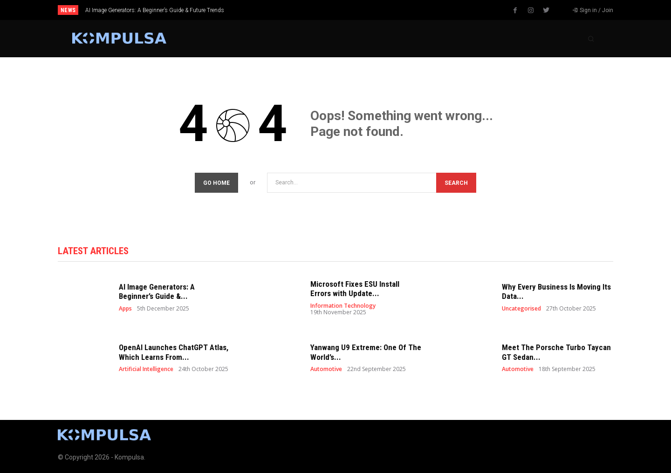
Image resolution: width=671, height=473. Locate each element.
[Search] (456, 183)
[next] (366, 10)
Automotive (326, 369)
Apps (125, 308)
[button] (591, 39)
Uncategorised (521, 308)
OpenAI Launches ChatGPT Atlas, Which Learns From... (173, 352)
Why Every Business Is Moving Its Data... (556, 291)
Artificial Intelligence (146, 369)
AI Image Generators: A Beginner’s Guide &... (157, 291)
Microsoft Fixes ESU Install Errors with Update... (354, 288)
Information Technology (343, 306)
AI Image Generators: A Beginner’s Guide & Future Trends (154, 10)
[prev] (351, 10)
